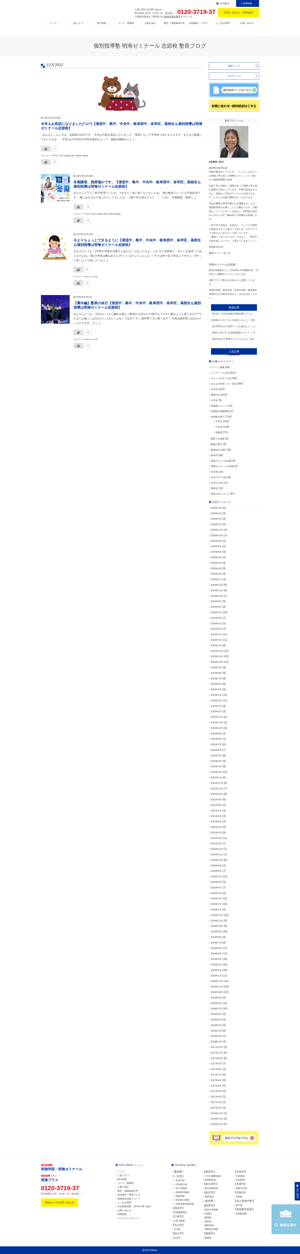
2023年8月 (216, 673)
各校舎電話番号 (173, 16)
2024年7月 (216, 612)
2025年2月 (216, 574)
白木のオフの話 (219, 477)
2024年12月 (217, 585)
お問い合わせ (247, 26)
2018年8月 (216, 1003)
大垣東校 (240, 1176)
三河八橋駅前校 (213, 1176)
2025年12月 (217, 530)
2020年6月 (216, 882)
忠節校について (219, 406)
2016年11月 (217, 1118)
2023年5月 (216, 689)
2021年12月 (217, 783)
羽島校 (239, 1196)
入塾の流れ (150, 26)
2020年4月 (216, 893)
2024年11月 (217, 590)
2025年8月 (216, 546)
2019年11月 (217, 920)
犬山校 (176, 1229)
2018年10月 (217, 992)
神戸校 (239, 1205)
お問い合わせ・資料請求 (238, 12)
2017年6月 (216, 1080)
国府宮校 (209, 1196)
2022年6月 (216, 750)
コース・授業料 (126, 26)
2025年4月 (216, 563)
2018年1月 (216, 1041)
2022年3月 (216, 766)
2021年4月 (216, 827)
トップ (53, 26)
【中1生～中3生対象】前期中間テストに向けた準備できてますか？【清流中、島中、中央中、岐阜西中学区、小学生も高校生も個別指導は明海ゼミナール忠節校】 (234, 313)
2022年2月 (216, 772)
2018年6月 (216, 1014)
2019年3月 (216, 964)
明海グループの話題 (221, 461)
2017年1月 (216, 1107)
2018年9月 (216, 997)
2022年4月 (216, 761)
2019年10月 (217, 926)
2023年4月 (216, 695)
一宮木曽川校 (180, 1184)
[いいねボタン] (46, 146)
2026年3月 (216, 513)
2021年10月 (217, 794)
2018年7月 (216, 1008)
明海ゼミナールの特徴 (222, 466)
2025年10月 (217, 535)
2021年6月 (216, 816)
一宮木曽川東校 (181, 1200)
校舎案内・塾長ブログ (128, 1194)
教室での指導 (218, 438)
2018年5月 (216, 1019)
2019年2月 (216, 970)
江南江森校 (179, 1220)
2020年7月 (216, 876)
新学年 (214, 455)
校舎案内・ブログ (198, 26)
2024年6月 (216, 618)
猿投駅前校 (210, 1180)
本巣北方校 (241, 1188)
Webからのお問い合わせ (59, 1202)
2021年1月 (216, 843)
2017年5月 (216, 1085)
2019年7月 (216, 942)
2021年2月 (216, 838)
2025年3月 (216, 568)
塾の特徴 (101, 26)
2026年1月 (216, 524)
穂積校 (208, 1237)
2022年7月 (216, 744)
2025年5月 (216, 557)
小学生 (214, 400)
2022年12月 (217, 717)
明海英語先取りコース (128, 1198)
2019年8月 (216, 937)
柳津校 (208, 1217)
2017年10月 (217, 1058)
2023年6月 (216, 684)
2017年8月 (216, 1069)
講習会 (214, 488)
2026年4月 (216, 508)
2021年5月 (216, 821)
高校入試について (220, 493)
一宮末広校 (179, 1180)
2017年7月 (216, 1074)
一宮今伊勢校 (180, 1188)
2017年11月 (217, 1052)
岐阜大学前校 (211, 1209)
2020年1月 (216, 909)
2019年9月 (216, 931)
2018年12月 (217, 981)
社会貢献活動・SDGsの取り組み (134, 1206)
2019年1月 (216, 975)
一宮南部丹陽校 (181, 1192)
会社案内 (224, 3)
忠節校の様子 (218, 416)
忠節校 (208, 1213)
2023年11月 (217, 656)
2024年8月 (216, 607)
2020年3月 (216, 898)
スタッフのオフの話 (221, 378)
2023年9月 (216, 667)
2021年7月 (216, 810)
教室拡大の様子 (219, 450)
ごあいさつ (77, 26)
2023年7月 (216, 678)
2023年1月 (216, 711)
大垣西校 (240, 1180)
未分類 (214, 471)
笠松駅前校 (241, 1213)
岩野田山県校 (211, 1229)
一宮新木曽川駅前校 (183, 1204)
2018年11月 (217, 986)
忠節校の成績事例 (220, 411)
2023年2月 (216, 706)
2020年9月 (216, 865)
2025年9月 (216, 541)
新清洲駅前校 (180, 1212)
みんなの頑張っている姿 (223, 383)
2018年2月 (216, 1036)
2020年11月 (217, 854)
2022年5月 (216, 755)
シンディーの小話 (220, 372)
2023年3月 (216, 700)
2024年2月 (216, 640)
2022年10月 (217, 728)
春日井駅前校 (211, 1188)
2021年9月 (216, 799)
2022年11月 (217, 722)
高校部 (218, 432)
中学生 (214, 389)
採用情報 (247, 3)
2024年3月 (216, 634)
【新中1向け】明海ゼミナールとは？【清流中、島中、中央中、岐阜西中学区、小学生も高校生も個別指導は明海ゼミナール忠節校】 (234, 339)
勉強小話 (215, 394)
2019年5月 (216, 953)
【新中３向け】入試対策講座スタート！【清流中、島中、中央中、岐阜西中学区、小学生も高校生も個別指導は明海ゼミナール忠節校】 (234, 332)
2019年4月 (216, 959)
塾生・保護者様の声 (174, 26)
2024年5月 (216, 623)
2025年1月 (216, 579)
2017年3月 (216, 1096)
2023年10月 (217, 662)
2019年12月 (217, 915)
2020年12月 (217, 849)
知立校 (176, 1237)
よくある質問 (223, 26)
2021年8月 (216, 805)
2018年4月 (216, 1025)
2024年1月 (216, 645)
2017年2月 (216, 1102)
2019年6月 (216, 948)
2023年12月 (217, 651)
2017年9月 (216, 1063)
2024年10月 (217, 596)
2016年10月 (217, 1124)
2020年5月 (216, 887)
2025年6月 (216, 552)
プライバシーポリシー (128, 1218)
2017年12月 (217, 1047)
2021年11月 (217, 788)
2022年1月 (216, 777)
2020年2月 (216, 904)
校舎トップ (234, 66)
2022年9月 (216, 733)
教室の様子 (216, 444)
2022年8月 (216, 739)
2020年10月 (217, 860)
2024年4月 (216, 629)
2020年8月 (216, 871)
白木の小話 (216, 483)
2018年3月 (216, 1030)
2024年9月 (216, 601)
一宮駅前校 (179, 1196)
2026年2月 (216, 518)
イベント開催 (218, 367)
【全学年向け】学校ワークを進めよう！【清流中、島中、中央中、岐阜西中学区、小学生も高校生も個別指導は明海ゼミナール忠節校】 (234, 326)
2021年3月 (216, 832)
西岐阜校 (209, 1225)
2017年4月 (216, 1091)
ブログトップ (234, 76)
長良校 (208, 1221)
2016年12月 (217, 1113)
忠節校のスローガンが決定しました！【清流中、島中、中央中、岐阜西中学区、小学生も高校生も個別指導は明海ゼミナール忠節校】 (234, 320)
